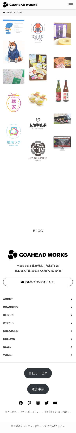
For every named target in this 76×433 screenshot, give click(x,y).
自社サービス (38, 373)
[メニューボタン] (70, 4)
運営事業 (38, 389)
